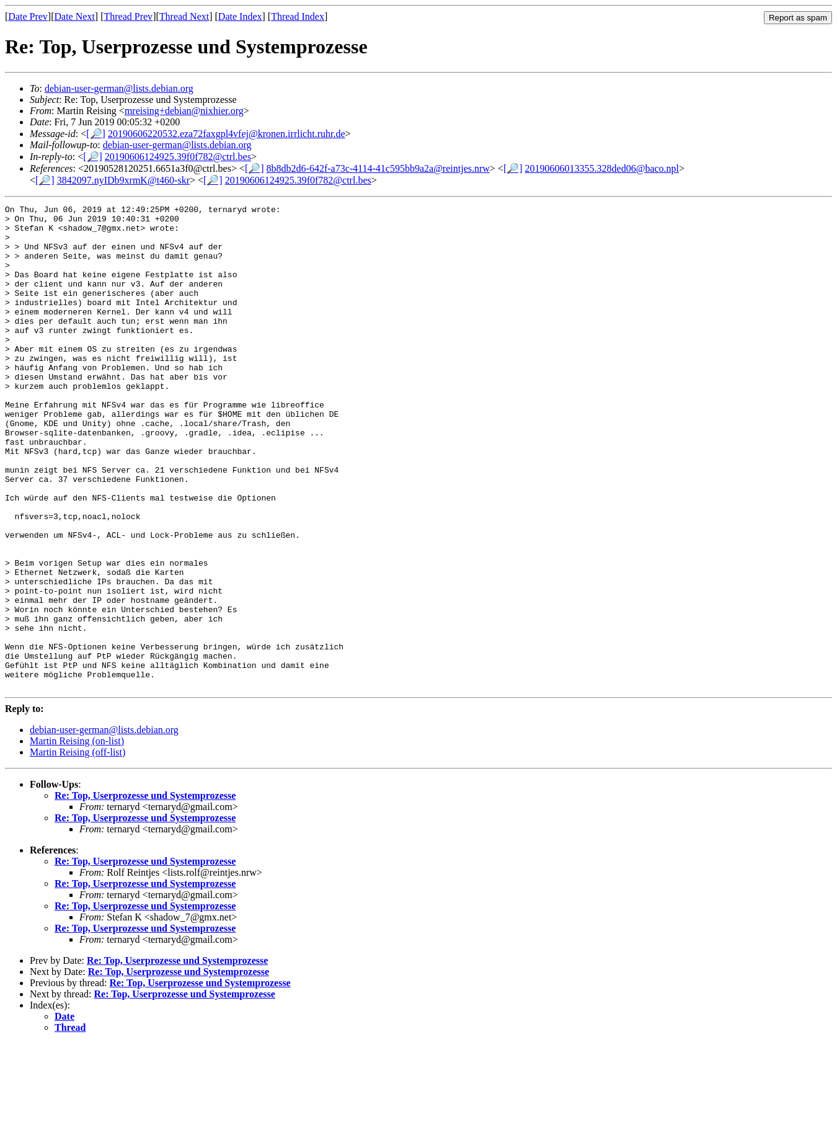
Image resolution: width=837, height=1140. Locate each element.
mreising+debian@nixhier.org (184, 110)
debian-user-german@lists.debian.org (119, 88)
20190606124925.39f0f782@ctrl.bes (178, 156)
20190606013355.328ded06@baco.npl (602, 168)
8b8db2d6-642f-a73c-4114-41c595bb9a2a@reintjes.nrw (378, 168)
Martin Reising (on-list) (77, 837)
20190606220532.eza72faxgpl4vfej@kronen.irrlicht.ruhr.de (226, 133)
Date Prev (28, 16)
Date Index (240, 16)
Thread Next (184, 16)
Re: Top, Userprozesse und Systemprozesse (145, 892)
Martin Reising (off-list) (77, 849)
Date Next (75, 16)
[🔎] (95, 133)
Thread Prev (128, 16)
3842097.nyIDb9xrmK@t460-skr (123, 180)
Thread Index (297, 16)
